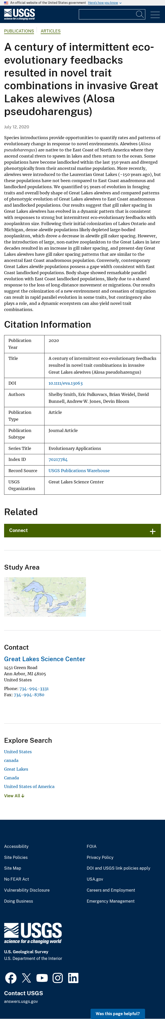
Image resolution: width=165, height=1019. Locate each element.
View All (14, 795)
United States (18, 751)
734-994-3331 (34, 688)
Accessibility (16, 846)
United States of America (29, 786)
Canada (11, 777)
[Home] (19, 18)
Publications (19, 31)
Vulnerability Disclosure (27, 890)
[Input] (112, 14)
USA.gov (95, 879)
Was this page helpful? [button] (118, 1013)
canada (11, 760)
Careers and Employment (111, 890)
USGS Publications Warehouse (79, 470)
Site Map (12, 868)
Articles (51, 31)
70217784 (58, 459)
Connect (18, 530)
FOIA (91, 846)
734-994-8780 (29, 694)
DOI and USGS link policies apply (118, 868)
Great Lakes (16, 769)
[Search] (140, 14)
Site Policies (16, 857)
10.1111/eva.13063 (66, 383)
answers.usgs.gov (21, 1001)
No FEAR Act (16, 879)
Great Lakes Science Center (44, 658)
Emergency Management (111, 901)
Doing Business (18, 901)
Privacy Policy (100, 857)
